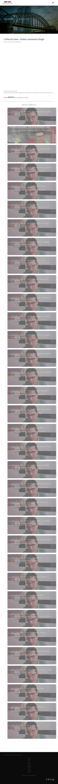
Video (29, 760)
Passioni (29, 765)
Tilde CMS (24, 775)
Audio (29, 762)
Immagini (29, 767)
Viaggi (29, 758)
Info (29, 768)
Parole (29, 763)
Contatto (29, 770)
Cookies (29, 771)
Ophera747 (33, 775)
